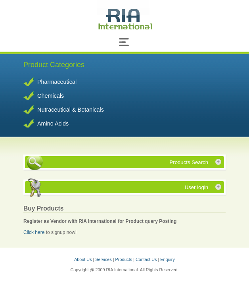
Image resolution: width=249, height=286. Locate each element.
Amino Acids (53, 123)
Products (124, 259)
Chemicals (50, 96)
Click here (34, 232)
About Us (83, 259)
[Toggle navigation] (124, 44)
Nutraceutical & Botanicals (70, 109)
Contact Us (147, 259)
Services (104, 259)
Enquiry (167, 259)
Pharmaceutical (57, 82)
